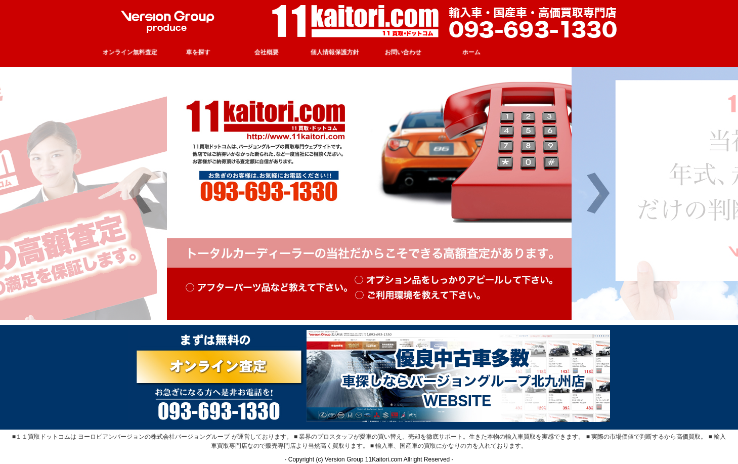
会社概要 (266, 52)
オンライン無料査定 (130, 52)
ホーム (471, 52)
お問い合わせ (403, 52)
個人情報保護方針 (335, 52)
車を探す (198, 52)
